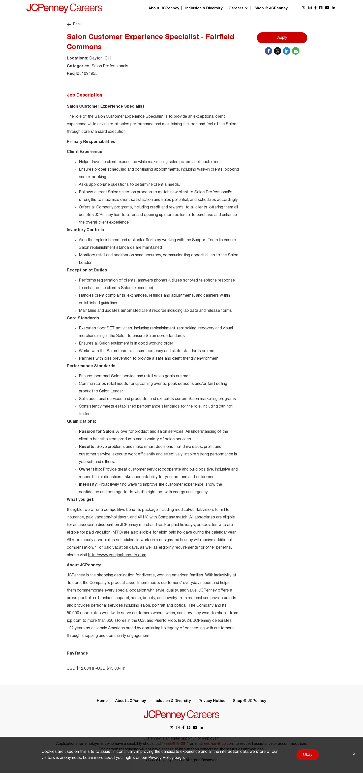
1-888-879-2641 (175, 744)
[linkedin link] (333, 8)
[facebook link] (315, 8)
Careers (238, 8)
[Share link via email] (295, 50)
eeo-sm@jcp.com (219, 744)
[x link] (304, 8)
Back (74, 24)
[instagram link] (310, 8)
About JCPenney (163, 8)
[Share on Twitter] (277, 50)
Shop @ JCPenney (271, 8)
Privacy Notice (211, 701)
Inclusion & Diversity (204, 8)
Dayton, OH (99, 58)
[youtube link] (327, 8)
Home (102, 701)
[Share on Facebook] (268, 50)
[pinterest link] (321, 8)
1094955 (89, 74)
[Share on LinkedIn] (286, 50)
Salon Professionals (109, 66)
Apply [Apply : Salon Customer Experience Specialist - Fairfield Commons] (282, 38)
